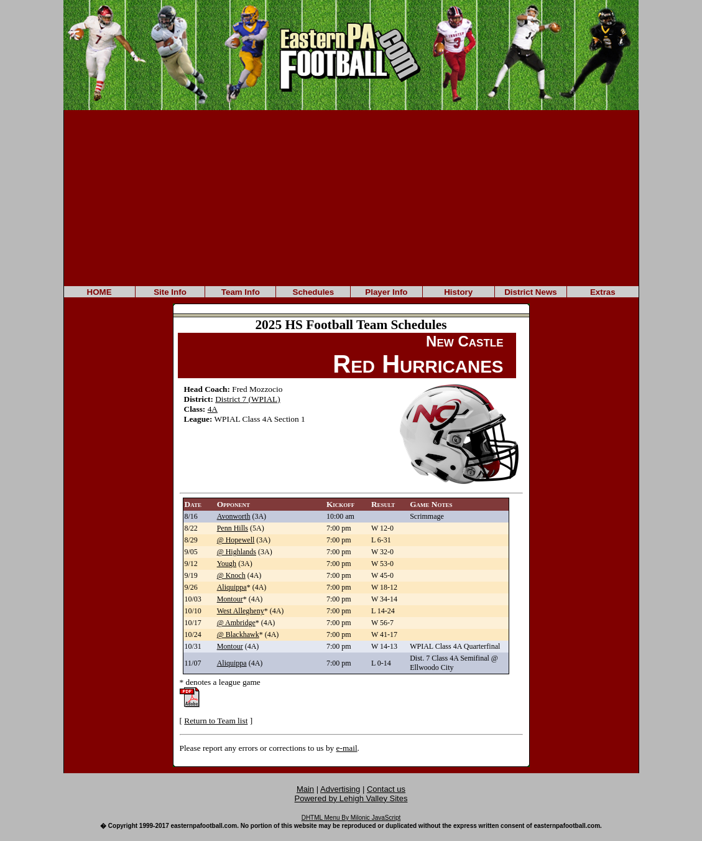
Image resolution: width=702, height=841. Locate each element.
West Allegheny (240, 610)
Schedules (314, 292)
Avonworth (234, 516)
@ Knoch (231, 575)
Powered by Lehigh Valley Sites (351, 798)
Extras (603, 292)
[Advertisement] (351, 197)
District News (530, 292)
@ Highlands (236, 551)
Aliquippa (232, 587)
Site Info (170, 292)
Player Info (386, 292)
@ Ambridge (236, 622)
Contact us (386, 789)
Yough (226, 563)
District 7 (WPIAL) (247, 399)
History (458, 292)
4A (213, 409)
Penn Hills (232, 528)
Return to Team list (215, 720)
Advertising (340, 789)
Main (305, 789)
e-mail (347, 748)
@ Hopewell (236, 540)
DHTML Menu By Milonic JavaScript (351, 817)
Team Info (240, 292)
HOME (99, 292)
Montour (230, 599)
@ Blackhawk (238, 634)
